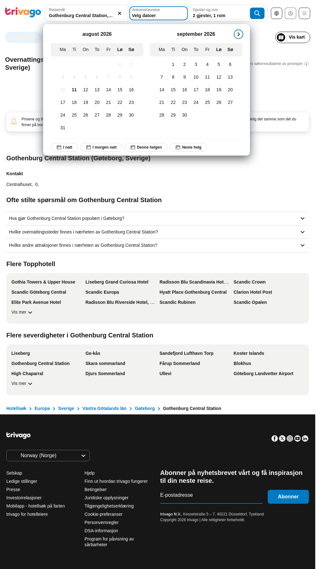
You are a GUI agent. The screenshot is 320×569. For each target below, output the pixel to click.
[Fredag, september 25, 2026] (207, 102)
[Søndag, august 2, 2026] (131, 64)
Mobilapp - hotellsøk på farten (35, 505)
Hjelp (90, 473)
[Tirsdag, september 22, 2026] (173, 102)
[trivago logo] (23, 13)
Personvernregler (102, 522)
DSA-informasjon (101, 530)
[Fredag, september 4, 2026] (207, 64)
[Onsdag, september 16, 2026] (184, 90)
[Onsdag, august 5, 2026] (85, 77)
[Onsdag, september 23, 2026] (184, 102)
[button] (86, 13)
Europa (42, 408)
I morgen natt (101, 147)
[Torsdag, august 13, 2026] (97, 90)
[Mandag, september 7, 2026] (161, 77)
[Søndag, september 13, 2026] (230, 77)
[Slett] (119, 13)
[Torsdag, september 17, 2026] (196, 90)
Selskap (14, 473)
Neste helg (188, 147)
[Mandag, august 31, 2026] (63, 128)
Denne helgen (146, 147)
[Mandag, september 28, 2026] (161, 115)
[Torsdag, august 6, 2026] (97, 77)
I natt (64, 147)
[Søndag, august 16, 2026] (131, 90)
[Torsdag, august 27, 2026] (97, 115)
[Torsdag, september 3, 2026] (196, 64)
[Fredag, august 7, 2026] (108, 77)
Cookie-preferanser (104, 514)
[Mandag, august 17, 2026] (63, 102)
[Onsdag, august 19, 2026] (85, 102)
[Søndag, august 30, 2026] (131, 115)
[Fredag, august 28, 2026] (108, 115)
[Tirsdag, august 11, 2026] (74, 90)
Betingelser (96, 489)
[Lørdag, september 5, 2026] (219, 64)
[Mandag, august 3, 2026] (63, 77)
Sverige (66, 408)
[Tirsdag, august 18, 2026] (74, 102)
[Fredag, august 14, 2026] (108, 90)
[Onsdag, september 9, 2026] (184, 77)
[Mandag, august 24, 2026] (63, 115)
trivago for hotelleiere (27, 514)
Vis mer (22, 312)
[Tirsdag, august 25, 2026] (74, 115)
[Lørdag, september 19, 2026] (219, 90)
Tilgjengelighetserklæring (109, 505)
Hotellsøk (16, 408)
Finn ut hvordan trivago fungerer (116, 481)
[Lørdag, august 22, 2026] (120, 102)
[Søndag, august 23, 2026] (131, 102)
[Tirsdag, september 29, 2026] (173, 115)
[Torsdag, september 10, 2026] (196, 77)
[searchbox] (86, 15)
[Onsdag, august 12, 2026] (85, 90)
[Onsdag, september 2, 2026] (184, 64)
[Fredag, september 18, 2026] (207, 90)
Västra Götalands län (104, 408)
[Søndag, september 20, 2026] (230, 90)
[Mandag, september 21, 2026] (161, 102)
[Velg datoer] (158, 13)
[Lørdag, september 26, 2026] (219, 102)
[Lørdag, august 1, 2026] (120, 64)
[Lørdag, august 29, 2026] (120, 115)
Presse (13, 489)
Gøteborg (145, 408)
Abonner (288, 496)
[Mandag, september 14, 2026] (161, 90)
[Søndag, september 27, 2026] (230, 102)
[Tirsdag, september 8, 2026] (173, 77)
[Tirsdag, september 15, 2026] (173, 90)
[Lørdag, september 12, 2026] (219, 77)
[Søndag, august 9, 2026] (131, 77)
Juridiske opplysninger (107, 497)
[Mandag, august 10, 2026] (63, 90)
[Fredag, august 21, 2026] (108, 102)
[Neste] (238, 34)
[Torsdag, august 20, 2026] (97, 102)
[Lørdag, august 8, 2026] (120, 77)
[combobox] (86, 13)
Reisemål (57, 10)
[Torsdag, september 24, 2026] (196, 102)
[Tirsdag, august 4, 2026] (74, 77)
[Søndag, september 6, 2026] (230, 64)
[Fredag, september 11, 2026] (207, 77)
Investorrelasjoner (24, 497)
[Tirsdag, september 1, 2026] (173, 64)
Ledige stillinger (21, 481)
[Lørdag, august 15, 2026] (120, 90)
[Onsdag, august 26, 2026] (85, 115)
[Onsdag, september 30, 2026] (184, 115)
